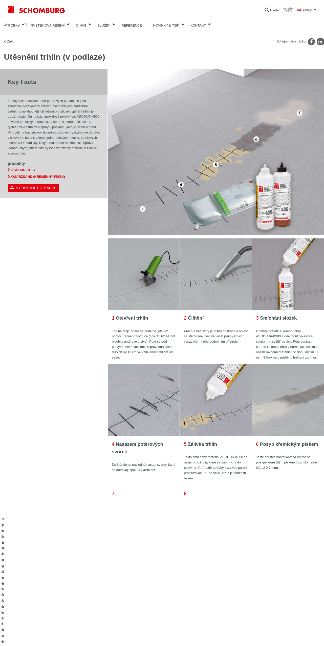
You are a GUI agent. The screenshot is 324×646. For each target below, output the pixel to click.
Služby (103, 24)
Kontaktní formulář (125, 602)
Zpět (10, 39)
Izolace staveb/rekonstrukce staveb (31, 586)
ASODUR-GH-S (23, 168)
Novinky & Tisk (166, 24)
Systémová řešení (48, 24)
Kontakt (198, 24)
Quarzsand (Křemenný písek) (38, 174)
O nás (81, 24)
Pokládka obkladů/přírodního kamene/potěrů (38, 594)
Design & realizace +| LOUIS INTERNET (296, 635)
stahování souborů (125, 594)
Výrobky (12, 24)
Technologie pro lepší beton (26, 617)
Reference (132, 24)
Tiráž (25, 635)
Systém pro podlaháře (22, 602)
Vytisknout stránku (36, 186)
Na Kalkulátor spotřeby (128, 586)
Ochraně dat (37, 635)
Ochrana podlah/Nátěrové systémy (31, 609)
